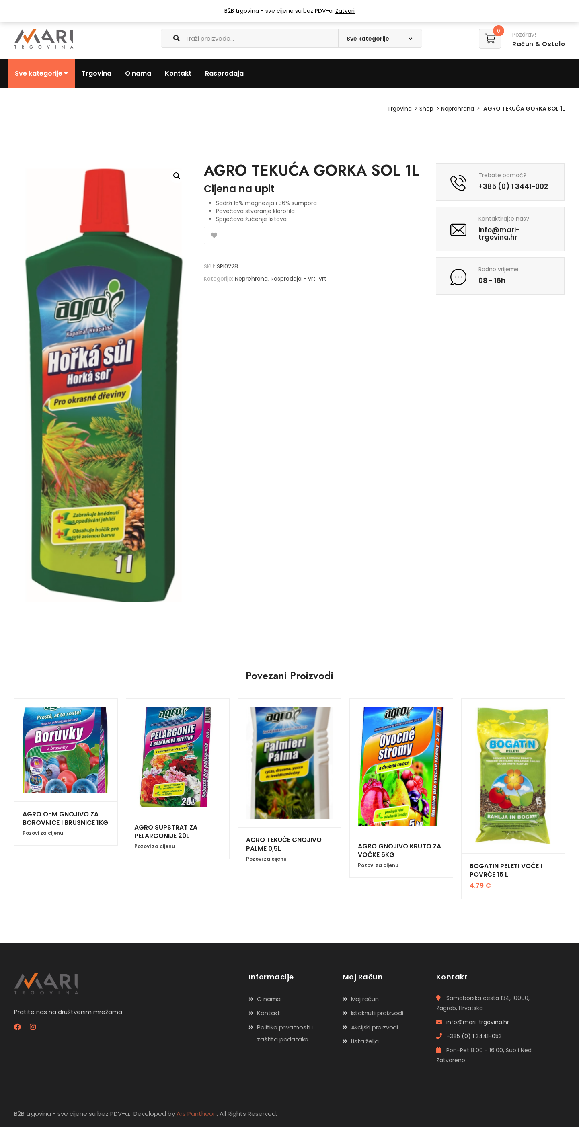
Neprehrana (457, 109)
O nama (138, 73)
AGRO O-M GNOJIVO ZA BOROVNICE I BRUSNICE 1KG (65, 818)
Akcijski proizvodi (374, 1027)
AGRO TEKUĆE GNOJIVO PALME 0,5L (283, 844)
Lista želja (365, 1041)
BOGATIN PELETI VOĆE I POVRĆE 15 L (506, 870)
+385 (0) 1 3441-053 (469, 1036)
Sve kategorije (41, 73)
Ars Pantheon (197, 1113)
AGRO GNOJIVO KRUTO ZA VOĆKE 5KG (399, 850)
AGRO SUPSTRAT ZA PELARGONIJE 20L (165, 831)
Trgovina (96, 73)
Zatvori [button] (345, 11)
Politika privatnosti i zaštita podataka (285, 1033)
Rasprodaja (224, 73)
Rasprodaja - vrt (293, 279)
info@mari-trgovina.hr (472, 1022)
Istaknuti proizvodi (377, 1013)
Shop (426, 109)
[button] (177, 176)
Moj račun (365, 999)
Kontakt (178, 73)
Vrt (322, 279)
